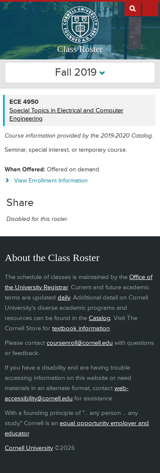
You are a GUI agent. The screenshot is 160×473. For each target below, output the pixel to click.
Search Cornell (133, 8)
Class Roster (80, 49)
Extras (150, 8)
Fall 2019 (80, 72)
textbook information (81, 328)
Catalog (100, 318)
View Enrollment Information (51, 180)
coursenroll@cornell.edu (80, 343)
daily (64, 298)
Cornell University (29, 448)
